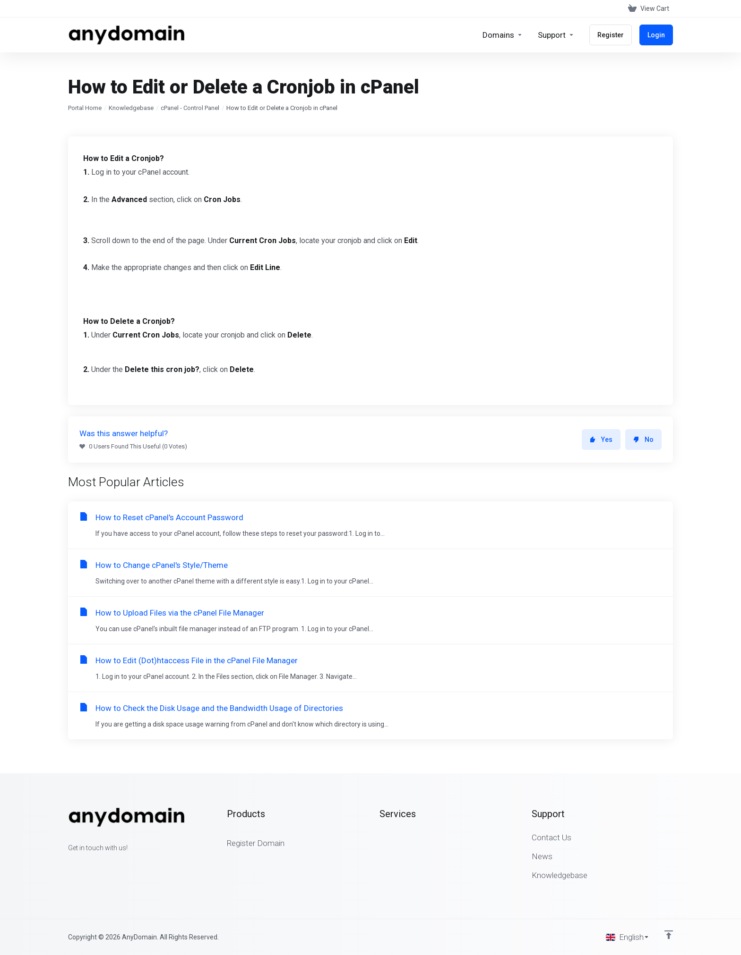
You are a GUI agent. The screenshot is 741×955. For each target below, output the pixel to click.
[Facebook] (68, 865)
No (643, 439)
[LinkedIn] (98, 865)
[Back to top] (669, 935)
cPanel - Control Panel (190, 107)
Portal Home (85, 107)
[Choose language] (627, 937)
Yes (601, 439)
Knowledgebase (131, 107)
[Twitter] (83, 865)
